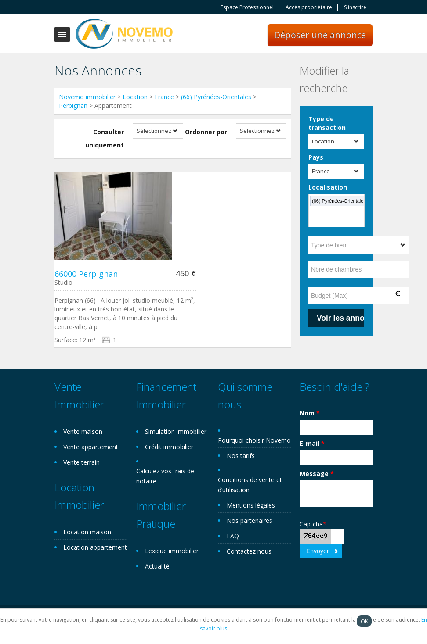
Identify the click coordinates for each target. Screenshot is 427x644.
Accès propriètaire (309, 7)
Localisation (327, 187)
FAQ (233, 536)
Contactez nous (249, 551)
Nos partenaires (249, 520)
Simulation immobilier (175, 431)
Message (317, 473)
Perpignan (73, 105)
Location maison (87, 532)
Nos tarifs (241, 455)
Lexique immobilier (172, 551)
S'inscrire (355, 7)
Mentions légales (251, 505)
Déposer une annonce (320, 35)
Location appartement (95, 547)
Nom (310, 413)
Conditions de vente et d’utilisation (250, 485)
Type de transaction (327, 123)
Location (135, 97)
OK (364, 621)
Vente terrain (81, 462)
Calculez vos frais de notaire (165, 476)
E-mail (312, 443)
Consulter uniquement (104, 138)
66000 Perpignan (86, 273)
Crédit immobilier (169, 447)
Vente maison (82, 431)
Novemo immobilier (87, 97)
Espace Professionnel (247, 7)
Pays (315, 157)
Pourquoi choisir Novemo (254, 440)
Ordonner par (206, 132)
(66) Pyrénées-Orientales (216, 97)
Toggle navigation (62, 34)
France (164, 97)
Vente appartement (90, 447)
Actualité (157, 566)
